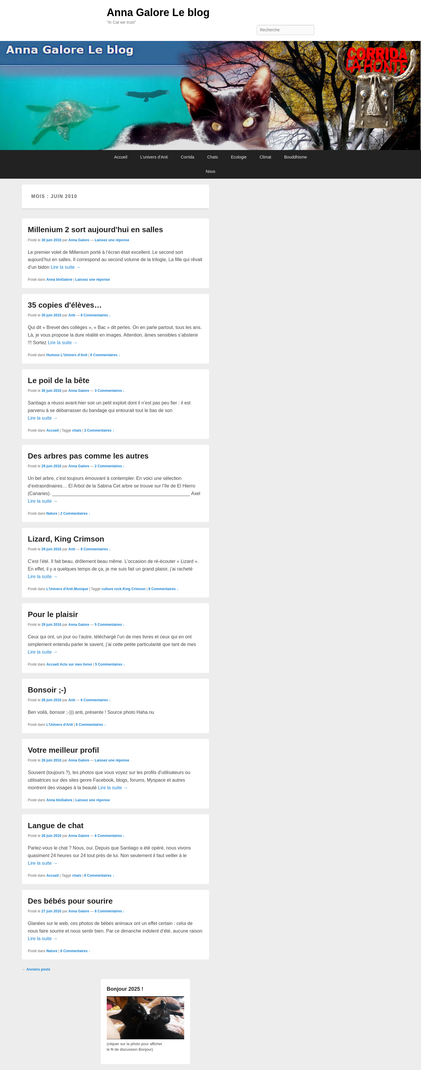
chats (76, 430)
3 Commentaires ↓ (110, 391)
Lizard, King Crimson (66, 539)
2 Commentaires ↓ (110, 466)
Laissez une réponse (112, 240)
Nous (210, 171)
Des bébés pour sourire (70, 901)
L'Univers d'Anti (74, 355)
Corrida (187, 157)
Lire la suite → (65, 267)
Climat (265, 157)
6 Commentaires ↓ (96, 700)
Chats (212, 157)
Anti (71, 315)
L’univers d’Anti (154, 157)
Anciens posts (36, 969)
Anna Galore (78, 240)
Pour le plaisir (53, 614)
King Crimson (134, 589)
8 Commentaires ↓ (96, 315)
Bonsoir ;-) (47, 689)
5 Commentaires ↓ (110, 625)
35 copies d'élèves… (65, 305)
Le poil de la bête (58, 380)
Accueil (120, 157)
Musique (81, 589)
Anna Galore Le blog (158, 12)
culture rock (111, 589)
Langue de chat (56, 825)
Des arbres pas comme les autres (88, 456)
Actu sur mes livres (76, 664)
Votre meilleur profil (63, 750)
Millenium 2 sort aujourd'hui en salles (95, 229)
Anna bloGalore (59, 280)
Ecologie (239, 157)
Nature (51, 513)
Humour (53, 355)
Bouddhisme (295, 157)
